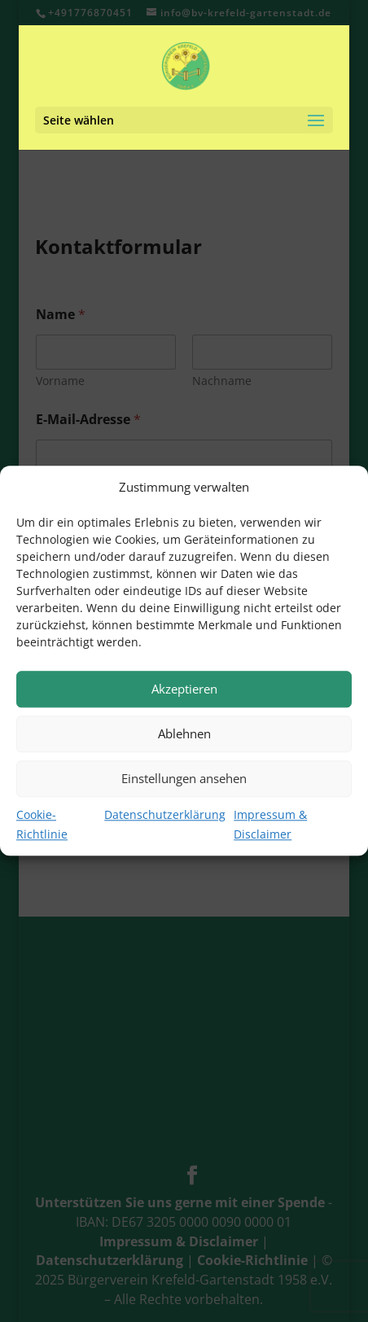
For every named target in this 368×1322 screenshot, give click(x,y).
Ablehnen (184, 734)
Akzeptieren (184, 689)
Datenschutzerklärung (165, 815)
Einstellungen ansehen (184, 779)
